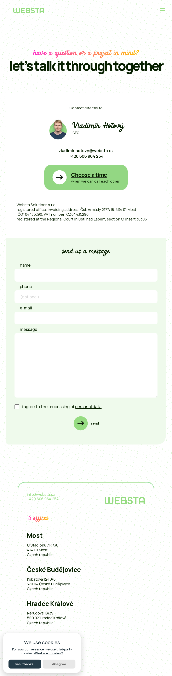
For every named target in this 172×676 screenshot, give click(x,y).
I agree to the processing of (58, 406)
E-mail (26, 308)
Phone (26, 286)
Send (95, 423)
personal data (88, 406)
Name (25, 265)
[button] (86, 177)
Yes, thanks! (25, 664)
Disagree (59, 664)
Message (28, 329)
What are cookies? (48, 653)
